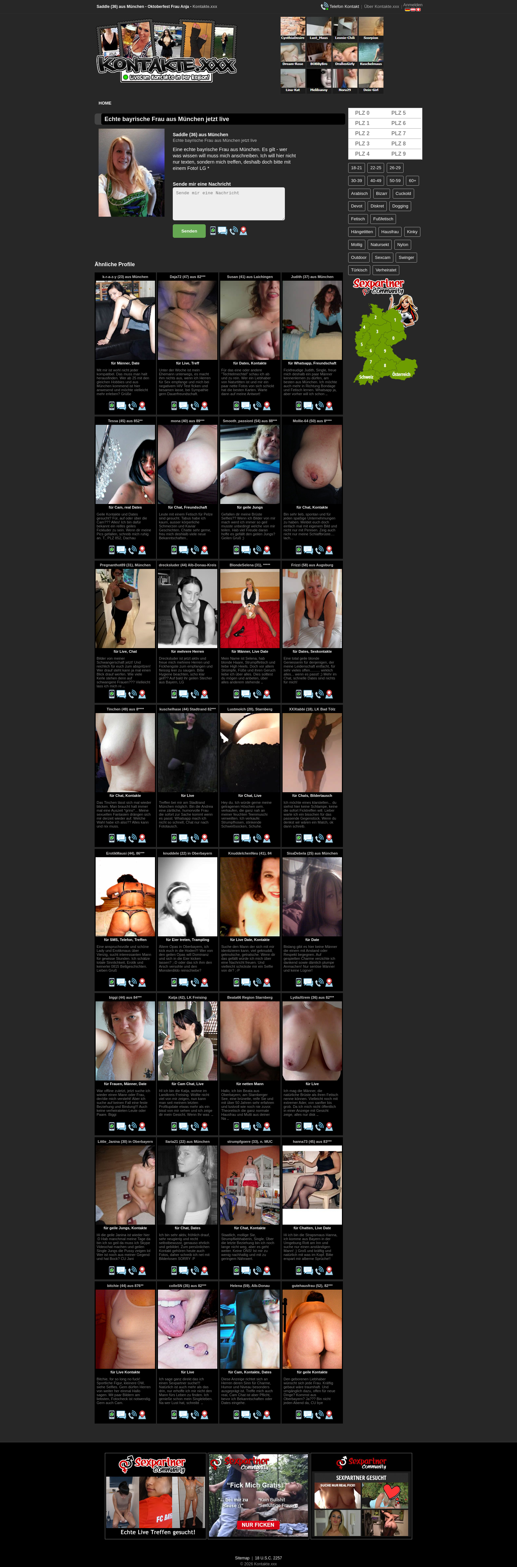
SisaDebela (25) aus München (312, 853)
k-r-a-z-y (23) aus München (125, 277)
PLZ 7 (398, 133)
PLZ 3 (362, 143)
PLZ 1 (362, 123)
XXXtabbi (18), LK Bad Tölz (312, 709)
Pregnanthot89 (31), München (125, 565)
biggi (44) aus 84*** (125, 997)
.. (326, 394)
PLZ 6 (398, 123)
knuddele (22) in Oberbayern (187, 853)
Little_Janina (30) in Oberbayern (125, 1142)
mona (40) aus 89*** (187, 421)
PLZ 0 (362, 113)
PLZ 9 (398, 154)
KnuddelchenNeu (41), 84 (249, 853)
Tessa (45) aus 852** (125, 421)
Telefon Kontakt (344, 6)
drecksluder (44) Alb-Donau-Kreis (187, 565)
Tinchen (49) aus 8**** (125, 709)
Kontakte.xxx (205, 6)
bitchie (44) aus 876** (125, 1286)
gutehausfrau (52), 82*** (312, 1286)
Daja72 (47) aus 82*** (187, 277)
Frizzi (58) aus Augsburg (312, 565)
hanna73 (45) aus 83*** (312, 1142)
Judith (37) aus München (312, 277)
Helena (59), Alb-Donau (250, 1286)
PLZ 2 (362, 133)
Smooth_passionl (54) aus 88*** (250, 421)
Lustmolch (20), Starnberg (250, 709)
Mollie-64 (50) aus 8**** (312, 421)
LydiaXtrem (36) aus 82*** (312, 997)
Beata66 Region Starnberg (250, 997)
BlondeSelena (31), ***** (250, 565)
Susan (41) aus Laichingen (250, 277)
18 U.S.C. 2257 (268, 1558)
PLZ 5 (398, 113)
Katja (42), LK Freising (187, 997)
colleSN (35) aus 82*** (187, 1286)
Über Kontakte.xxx (381, 6)
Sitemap (242, 1558)
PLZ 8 (398, 143)
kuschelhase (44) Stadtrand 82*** (187, 709)
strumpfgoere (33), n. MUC (250, 1142)
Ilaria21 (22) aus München (188, 1142)
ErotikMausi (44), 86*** (125, 853)
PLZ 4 (362, 154)
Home (105, 103)
